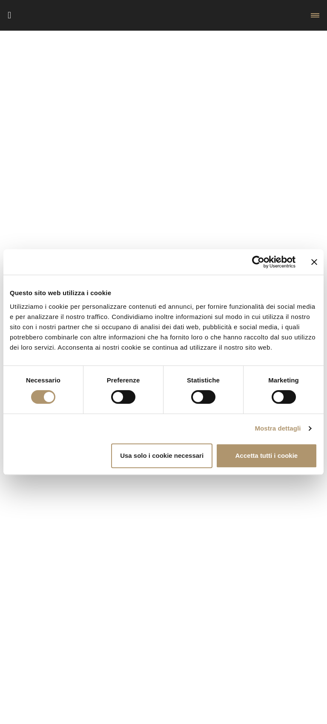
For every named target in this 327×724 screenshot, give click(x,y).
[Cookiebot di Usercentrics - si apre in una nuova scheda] (258, 262)
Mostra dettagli (278, 428)
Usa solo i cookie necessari (162, 455)
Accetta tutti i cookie (266, 455)
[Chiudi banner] (314, 262)
